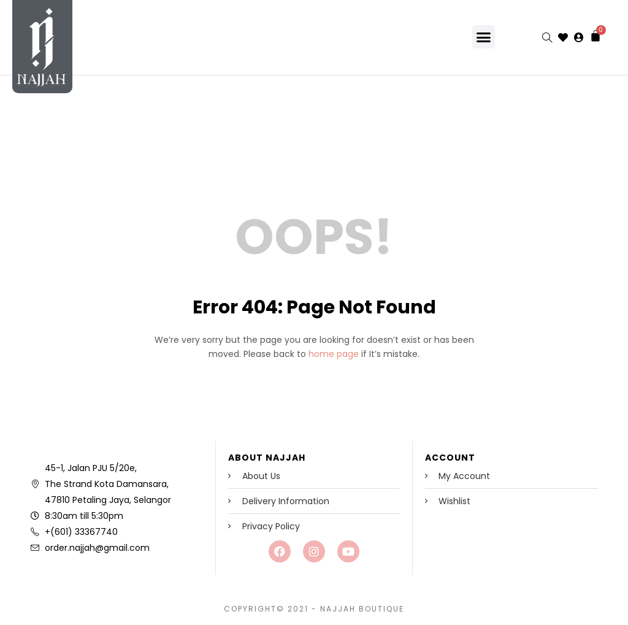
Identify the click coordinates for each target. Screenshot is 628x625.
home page (333, 354)
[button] (484, 36)
